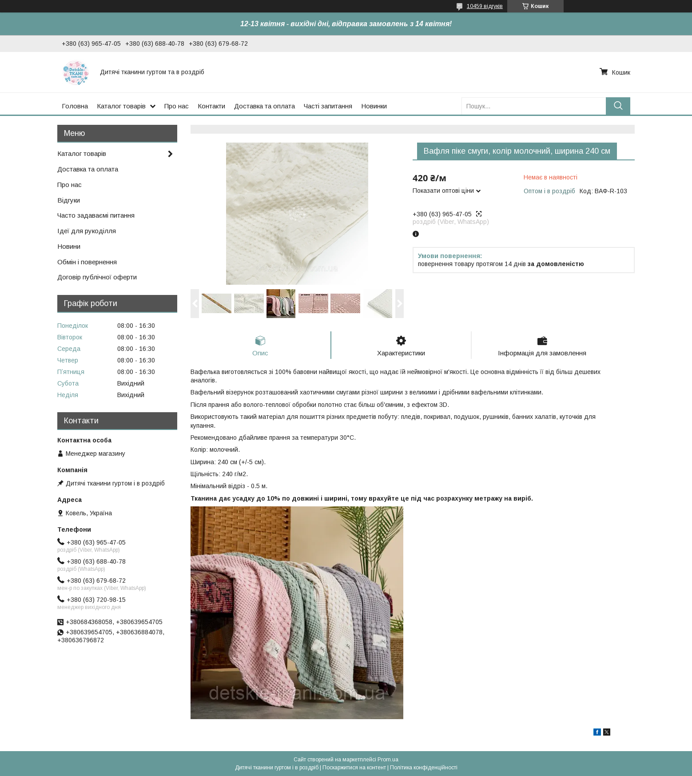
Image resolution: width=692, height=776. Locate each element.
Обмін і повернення (87, 262)
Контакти (211, 106)
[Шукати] (618, 106)
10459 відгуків (485, 6)
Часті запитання (328, 106)
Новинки (374, 106)
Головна (75, 106)
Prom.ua (388, 759)
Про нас (176, 106)
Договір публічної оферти (97, 277)
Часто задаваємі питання (96, 215)
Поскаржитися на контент (354, 767)
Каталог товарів (121, 106)
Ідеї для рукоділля (86, 231)
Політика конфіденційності (423, 767)
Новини (68, 246)
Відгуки (68, 200)
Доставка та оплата (264, 106)
